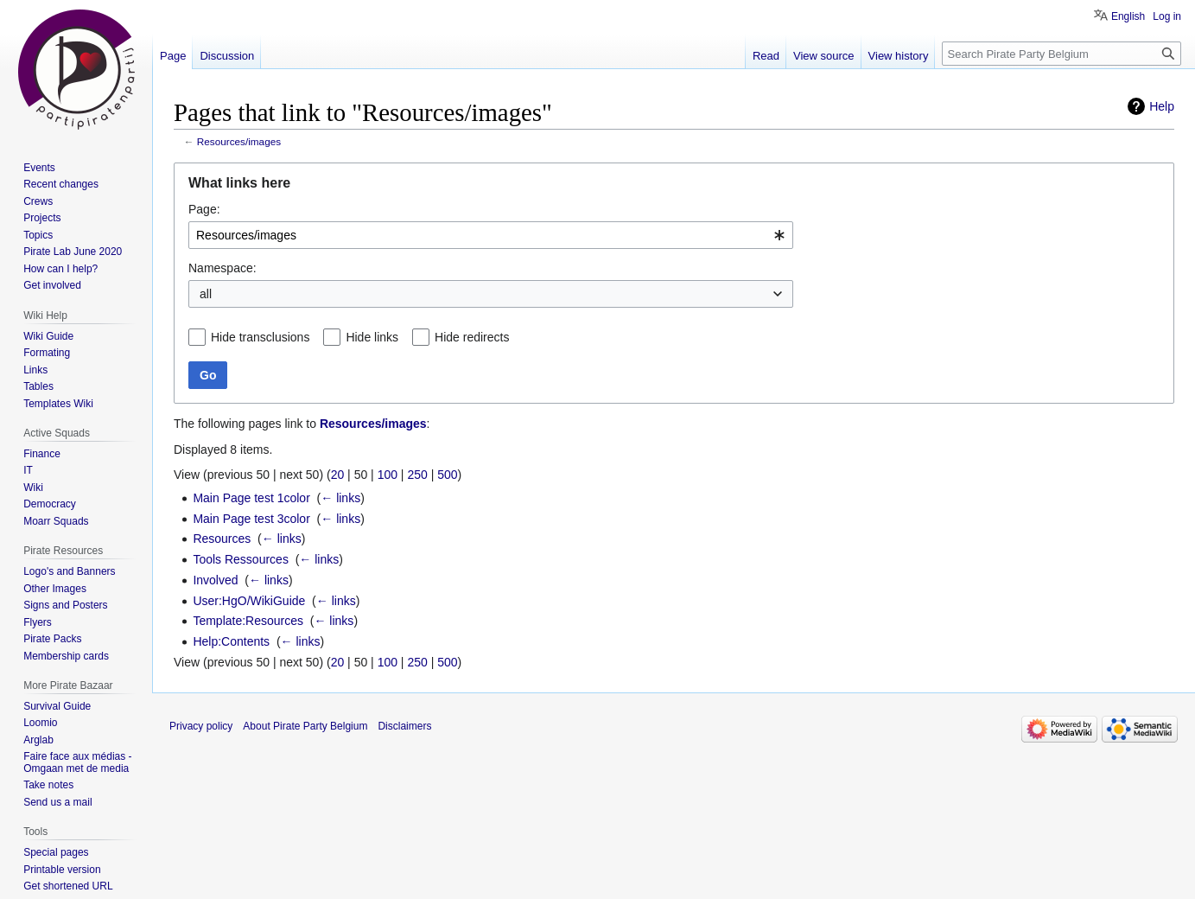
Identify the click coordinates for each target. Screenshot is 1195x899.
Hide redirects (472, 337)
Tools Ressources (241, 559)
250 (417, 474)
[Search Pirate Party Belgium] (1061, 53)
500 (447, 474)
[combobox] (490, 235)
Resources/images (239, 141)
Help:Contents (231, 641)
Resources (222, 538)
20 (338, 474)
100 (387, 474)
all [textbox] (206, 294)
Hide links (372, 337)
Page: (204, 209)
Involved (215, 580)
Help (1161, 106)
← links (340, 498)
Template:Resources (248, 621)
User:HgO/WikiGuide (249, 601)
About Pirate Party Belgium (305, 726)
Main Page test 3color (251, 519)
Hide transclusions (260, 337)
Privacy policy (200, 726)
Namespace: (222, 268)
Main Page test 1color (251, 498)
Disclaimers (404, 726)
